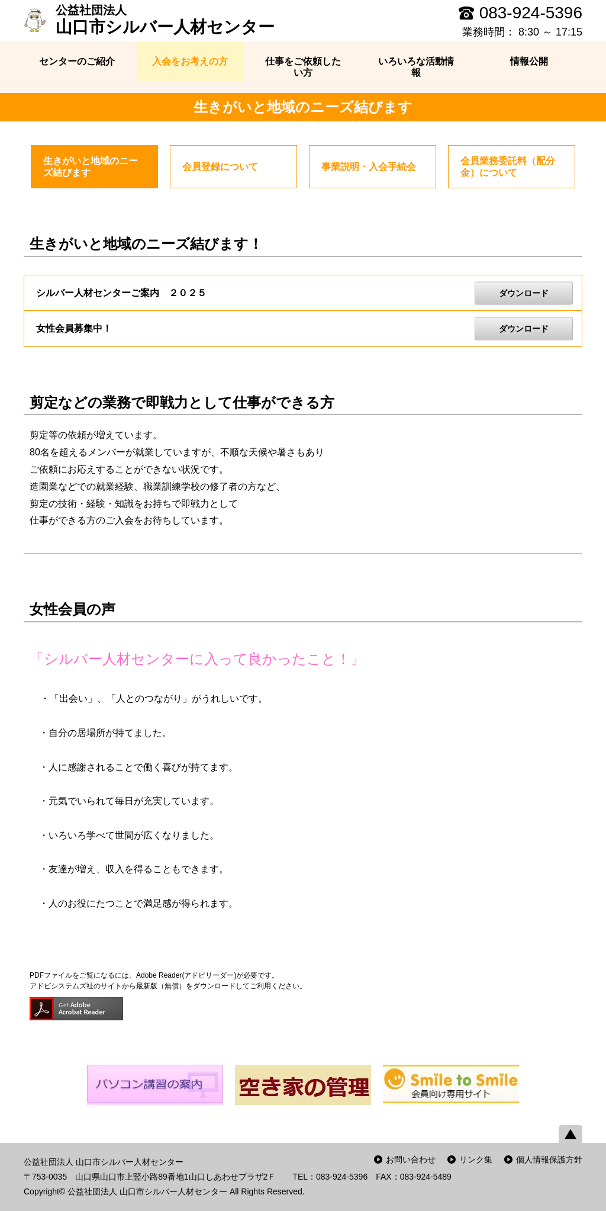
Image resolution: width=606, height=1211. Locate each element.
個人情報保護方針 (549, 1159)
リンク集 (475, 1159)
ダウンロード (524, 292)
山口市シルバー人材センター (165, 19)
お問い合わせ (411, 1159)
